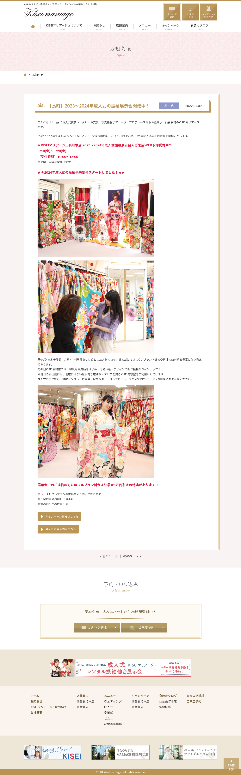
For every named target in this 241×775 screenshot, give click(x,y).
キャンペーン (171, 28)
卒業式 (108, 712)
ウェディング (113, 701)
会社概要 (36, 712)
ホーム (34, 695)
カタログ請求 (97, 627)
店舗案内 (122, 28)
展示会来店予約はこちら (60, 529)
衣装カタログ (199, 28)
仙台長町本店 (85, 701)
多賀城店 (82, 707)
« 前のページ (109, 556)
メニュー (145, 28)
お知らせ (99, 28)
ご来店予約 (144, 627)
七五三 (108, 718)
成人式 (108, 707)
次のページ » (132, 556)
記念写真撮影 (113, 724)
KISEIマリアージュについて (64, 28)
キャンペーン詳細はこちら (61, 516)
